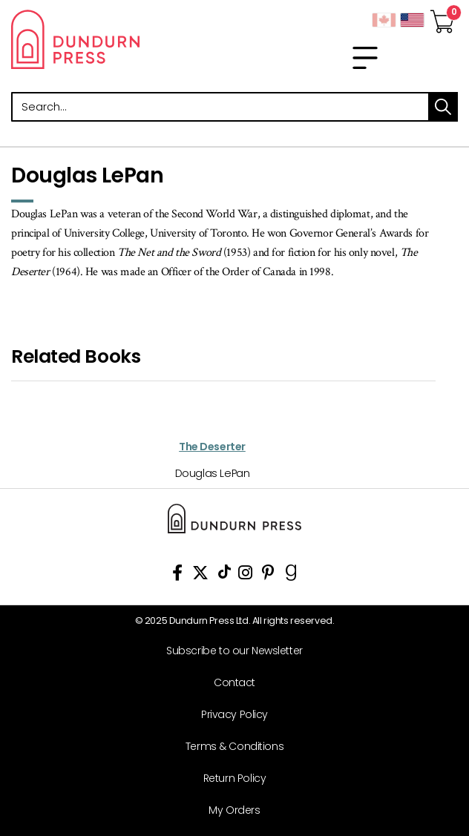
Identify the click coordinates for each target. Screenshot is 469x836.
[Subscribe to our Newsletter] (229, 651)
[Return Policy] (229, 778)
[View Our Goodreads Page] (291, 575)
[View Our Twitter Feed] (200, 575)
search (443, 107)
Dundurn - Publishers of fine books (117, 39)
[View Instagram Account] (245, 575)
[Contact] (229, 683)
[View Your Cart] (442, 17)
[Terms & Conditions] (229, 747)
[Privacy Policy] (229, 715)
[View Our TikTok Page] (224, 575)
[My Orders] (229, 810)
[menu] (365, 58)
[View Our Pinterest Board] (268, 575)
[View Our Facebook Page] (177, 575)
